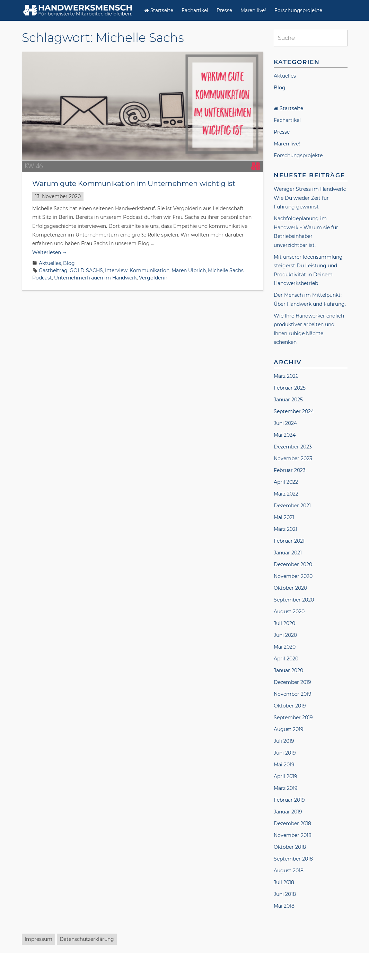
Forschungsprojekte (298, 10)
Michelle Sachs (226, 270)
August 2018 (289, 870)
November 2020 (293, 576)
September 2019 (293, 717)
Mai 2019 (284, 764)
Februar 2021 (289, 541)
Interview (116, 270)
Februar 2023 (290, 470)
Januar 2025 (288, 400)
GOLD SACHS (86, 270)
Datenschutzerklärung (87, 939)
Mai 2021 (284, 517)
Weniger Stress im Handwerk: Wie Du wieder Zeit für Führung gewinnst (310, 198)
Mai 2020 (285, 647)
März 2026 (286, 376)
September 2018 (293, 859)
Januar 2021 (288, 553)
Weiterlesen (49, 252)
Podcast (42, 278)
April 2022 (286, 482)
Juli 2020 (284, 623)
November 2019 (292, 694)
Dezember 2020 (293, 564)
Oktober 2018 (290, 847)
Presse (224, 10)
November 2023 (293, 458)
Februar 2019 (289, 800)
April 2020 (286, 659)
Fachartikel (195, 10)
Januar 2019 (288, 812)
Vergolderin (153, 278)
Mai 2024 (285, 435)
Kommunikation (149, 270)
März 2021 (285, 529)
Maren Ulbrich (189, 270)
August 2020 (289, 611)
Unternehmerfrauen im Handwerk (95, 278)
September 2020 (294, 600)
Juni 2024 (285, 423)
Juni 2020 (285, 635)
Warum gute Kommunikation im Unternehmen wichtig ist (133, 183)
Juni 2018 (285, 894)
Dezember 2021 (292, 505)
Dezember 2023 (293, 447)
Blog (69, 263)
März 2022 (286, 494)
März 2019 (286, 788)
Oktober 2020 (290, 588)
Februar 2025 (290, 388)
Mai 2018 (284, 906)
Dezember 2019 (292, 682)
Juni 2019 (285, 753)
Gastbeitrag (53, 270)
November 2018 (292, 835)
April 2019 (285, 776)
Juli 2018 (284, 882)
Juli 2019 (284, 741)
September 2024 (294, 411)
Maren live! (253, 10)
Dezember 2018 (292, 823)
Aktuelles (50, 263)
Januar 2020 (288, 670)
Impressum (38, 939)
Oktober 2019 (290, 706)
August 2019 (289, 729)
